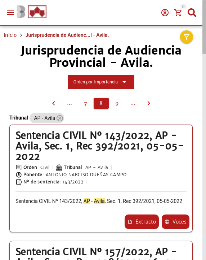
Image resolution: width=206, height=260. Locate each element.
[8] (101, 103)
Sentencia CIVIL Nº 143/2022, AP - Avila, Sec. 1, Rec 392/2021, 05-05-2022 (99, 146)
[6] (69, 103)
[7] (53, 103)
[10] (132, 103)
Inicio (10, 35)
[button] (59, 118)
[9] (117, 103)
